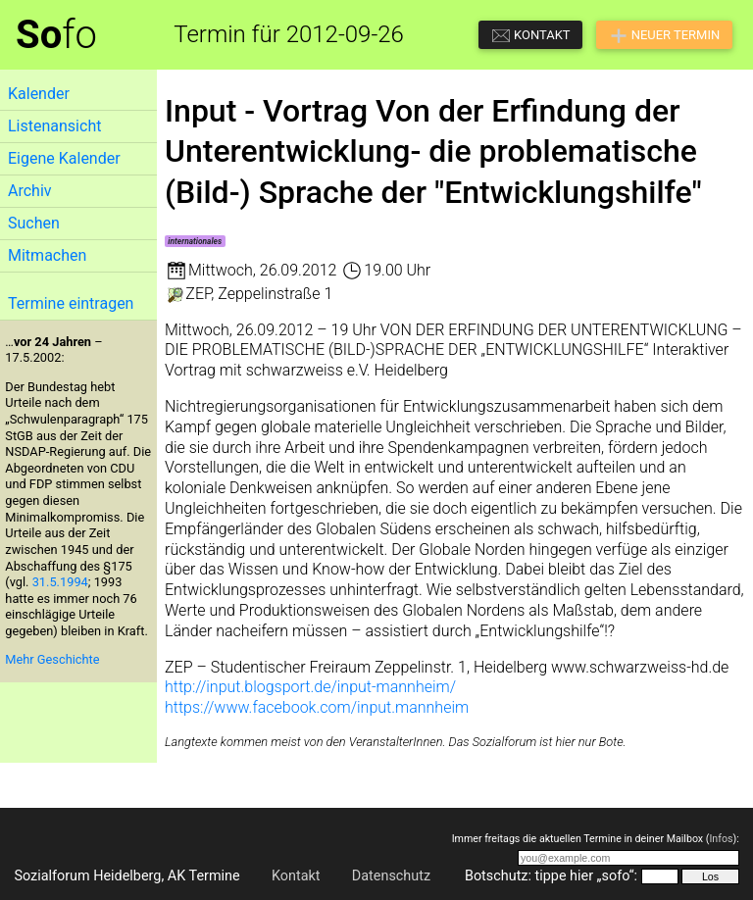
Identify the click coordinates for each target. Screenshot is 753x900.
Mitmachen (47, 255)
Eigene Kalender (64, 158)
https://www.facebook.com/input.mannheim (317, 707)
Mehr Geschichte (52, 659)
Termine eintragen (70, 303)
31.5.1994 (60, 582)
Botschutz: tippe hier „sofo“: (551, 876)
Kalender (39, 93)
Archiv (30, 190)
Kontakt (296, 876)
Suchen (34, 223)
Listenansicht (54, 126)
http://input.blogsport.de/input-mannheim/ (310, 686)
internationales (195, 241)
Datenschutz (391, 876)
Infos (720, 838)
